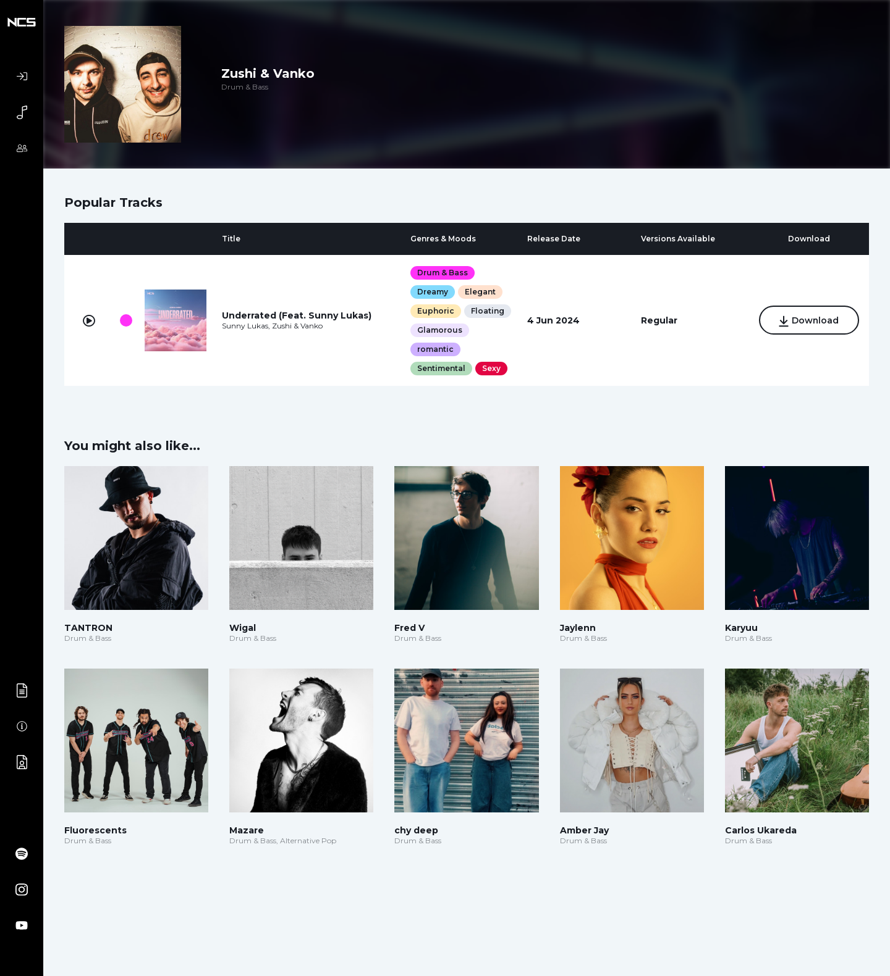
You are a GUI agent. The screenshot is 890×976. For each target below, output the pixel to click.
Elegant (480, 291)
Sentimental (441, 368)
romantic (435, 349)
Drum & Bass (442, 272)
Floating (487, 310)
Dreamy (432, 291)
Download (809, 321)
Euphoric (435, 310)
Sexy (491, 368)
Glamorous (439, 330)
